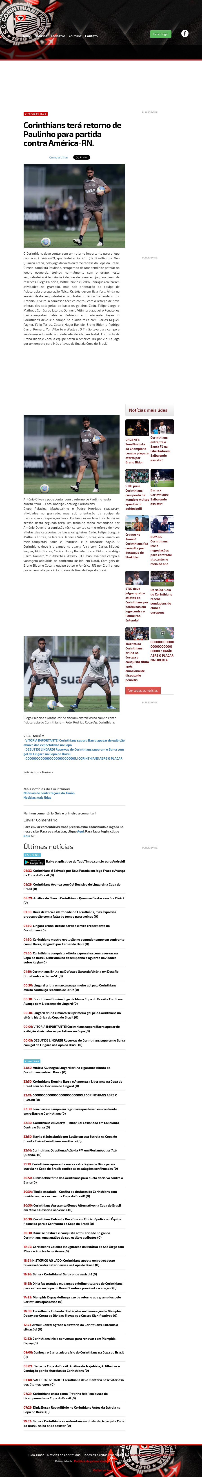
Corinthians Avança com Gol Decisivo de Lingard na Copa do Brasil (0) (72, 886)
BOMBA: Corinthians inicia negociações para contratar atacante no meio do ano (162, 540)
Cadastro (58, 36)
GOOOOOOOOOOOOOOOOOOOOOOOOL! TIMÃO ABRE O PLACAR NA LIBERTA (162, 644)
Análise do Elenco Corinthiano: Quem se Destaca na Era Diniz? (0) (74, 900)
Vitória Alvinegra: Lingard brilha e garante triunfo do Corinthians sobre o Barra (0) (67, 1070)
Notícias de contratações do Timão (49, 793)
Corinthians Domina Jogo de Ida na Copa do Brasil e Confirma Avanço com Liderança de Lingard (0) (73, 1001)
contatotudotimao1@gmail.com (152, 1455)
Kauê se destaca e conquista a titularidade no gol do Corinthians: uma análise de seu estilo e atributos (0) (67, 1235)
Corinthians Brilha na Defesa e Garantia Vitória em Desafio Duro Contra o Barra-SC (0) (71, 974)
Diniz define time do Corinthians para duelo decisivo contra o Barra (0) (73, 1180)
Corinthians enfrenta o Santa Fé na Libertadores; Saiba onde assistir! (162, 440)
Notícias (40, 36)
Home (26, 36)
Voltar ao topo (101, 1470)
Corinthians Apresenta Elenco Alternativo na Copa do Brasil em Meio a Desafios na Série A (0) (72, 1207)
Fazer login (161, 34)
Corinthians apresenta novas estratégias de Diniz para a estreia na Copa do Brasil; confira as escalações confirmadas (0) (71, 1166)
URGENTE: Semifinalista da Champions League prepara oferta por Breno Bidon (137, 441)
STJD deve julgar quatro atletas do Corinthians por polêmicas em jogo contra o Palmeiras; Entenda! (137, 596)
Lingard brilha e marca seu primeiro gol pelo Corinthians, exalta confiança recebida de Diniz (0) (70, 987)
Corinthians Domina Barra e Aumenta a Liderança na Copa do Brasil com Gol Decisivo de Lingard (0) (73, 1083)
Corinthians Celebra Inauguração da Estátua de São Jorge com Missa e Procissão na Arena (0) (74, 1249)
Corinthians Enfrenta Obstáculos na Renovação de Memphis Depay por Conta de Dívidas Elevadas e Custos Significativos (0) (73, 1313)
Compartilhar (58, 157)
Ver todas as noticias (143, 690)
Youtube (75, 36)
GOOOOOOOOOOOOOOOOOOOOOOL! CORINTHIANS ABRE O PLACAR (73, 758)
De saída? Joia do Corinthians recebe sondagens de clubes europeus (162, 592)
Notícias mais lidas (37, 797)
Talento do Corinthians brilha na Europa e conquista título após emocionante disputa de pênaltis (137, 654)
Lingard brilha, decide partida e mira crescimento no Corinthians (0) (67, 928)
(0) (72, 1029)
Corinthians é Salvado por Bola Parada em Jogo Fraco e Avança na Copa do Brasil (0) (74, 873)
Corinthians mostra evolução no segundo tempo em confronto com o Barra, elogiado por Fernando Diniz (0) (74, 941)
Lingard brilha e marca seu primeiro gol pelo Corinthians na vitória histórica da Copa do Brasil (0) (72, 1015)
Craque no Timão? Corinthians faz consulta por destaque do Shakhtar (137, 537)
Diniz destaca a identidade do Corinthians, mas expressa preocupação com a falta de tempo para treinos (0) (70, 914)
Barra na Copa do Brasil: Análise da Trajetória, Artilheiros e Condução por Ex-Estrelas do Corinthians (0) (72, 1368)
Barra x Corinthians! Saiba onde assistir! (162, 487)
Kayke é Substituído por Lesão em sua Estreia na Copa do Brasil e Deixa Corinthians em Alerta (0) (70, 1139)
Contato (91, 36)
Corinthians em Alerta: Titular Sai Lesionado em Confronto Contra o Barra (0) (71, 1125)
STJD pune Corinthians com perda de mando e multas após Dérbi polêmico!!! (137, 489)
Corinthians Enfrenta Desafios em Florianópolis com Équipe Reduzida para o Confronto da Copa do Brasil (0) (72, 1221)
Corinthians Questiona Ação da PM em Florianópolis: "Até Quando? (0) (70, 1152)
